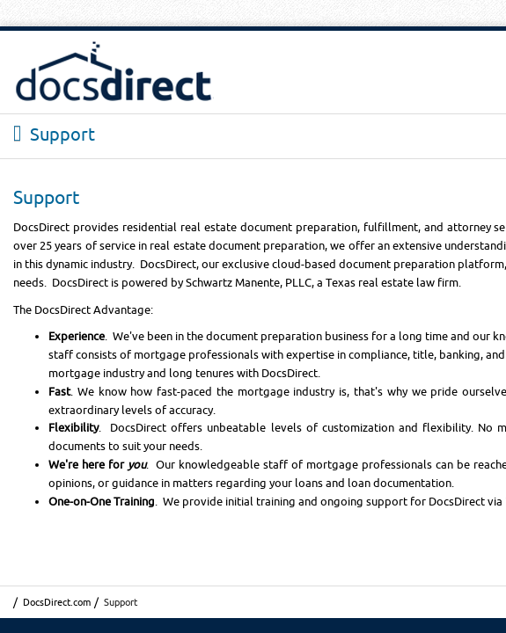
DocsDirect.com (57, 602)
